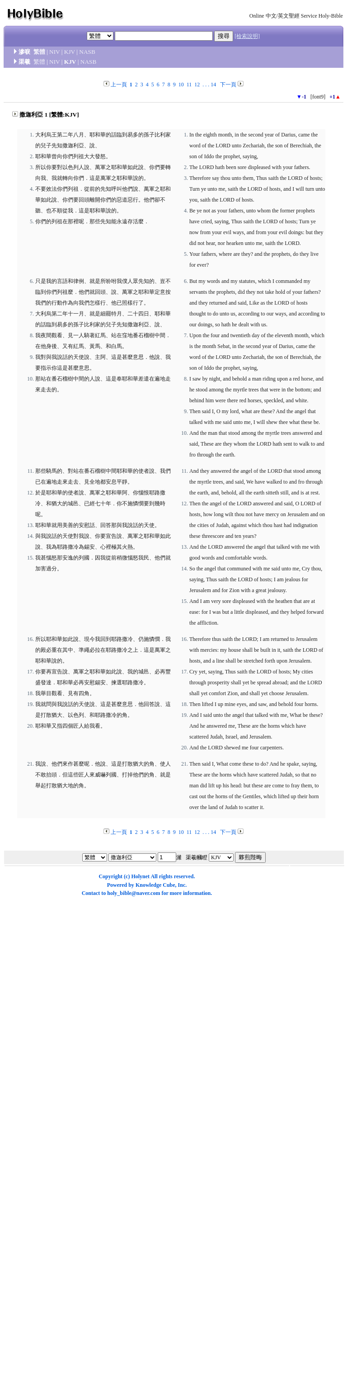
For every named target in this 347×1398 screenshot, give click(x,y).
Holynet (140, 876)
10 (181, 84)
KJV (69, 51)
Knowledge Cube (155, 885)
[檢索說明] (247, 36)
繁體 (39, 51)
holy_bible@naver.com (133, 893)
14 (213, 84)
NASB (87, 51)
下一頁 (228, 84)
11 (189, 84)
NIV (54, 51)
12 (197, 84)
